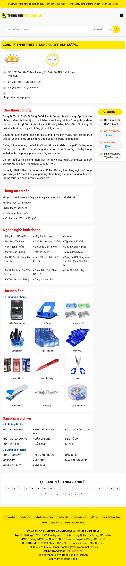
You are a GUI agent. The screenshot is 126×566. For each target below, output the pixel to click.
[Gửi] (116, 29)
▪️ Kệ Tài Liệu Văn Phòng (16, 279)
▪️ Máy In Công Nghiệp (74, 246)
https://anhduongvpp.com (18, 97)
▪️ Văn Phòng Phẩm (14, 246)
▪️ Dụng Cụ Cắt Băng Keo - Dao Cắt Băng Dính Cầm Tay (76, 261)
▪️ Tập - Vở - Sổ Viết (73, 241)
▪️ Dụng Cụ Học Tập (43, 279)
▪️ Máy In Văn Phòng (14, 252)
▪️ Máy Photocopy (42, 236)
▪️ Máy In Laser (41, 252)
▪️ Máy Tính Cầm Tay (73, 270)
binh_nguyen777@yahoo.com (23, 87)
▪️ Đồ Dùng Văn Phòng (44, 246)
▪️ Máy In (67, 236)
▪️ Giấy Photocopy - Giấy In (47, 241)
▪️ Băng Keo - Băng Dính (16, 236)
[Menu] (122, 15)
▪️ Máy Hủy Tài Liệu (14, 241)
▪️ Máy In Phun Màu (73, 252)
